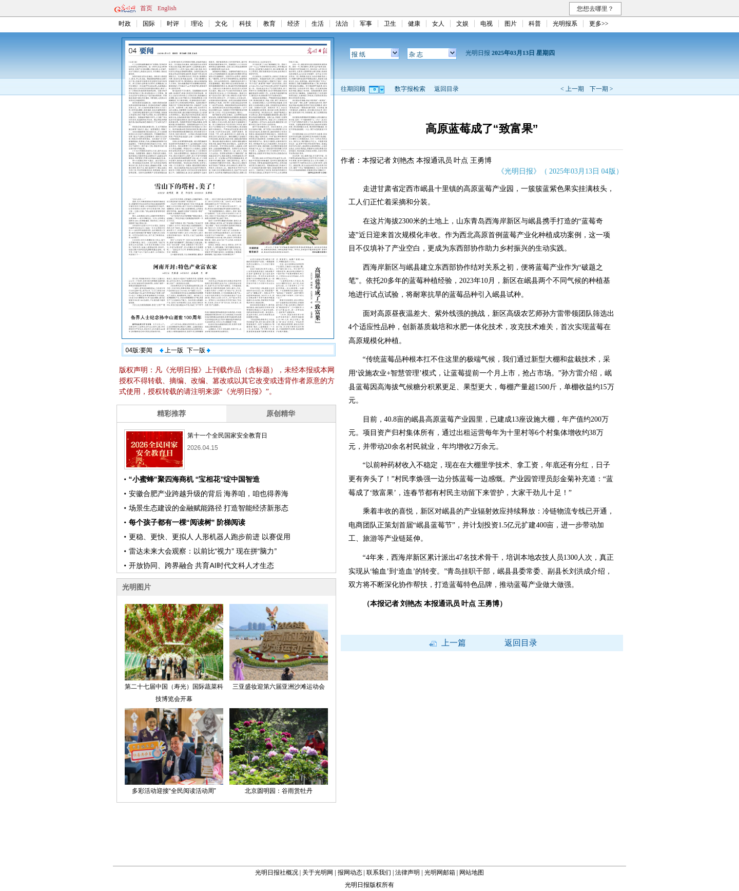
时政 (125, 23)
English (167, 8)
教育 (269, 23)
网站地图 (471, 872)
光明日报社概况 (276, 872)
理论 (197, 23)
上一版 (171, 350)
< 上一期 (572, 88)
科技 (245, 23)
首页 (146, 8)
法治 (342, 23)
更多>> (599, 23)
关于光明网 (317, 872)
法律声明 (407, 872)
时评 (173, 23)
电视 (486, 23)
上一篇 (447, 642)
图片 (510, 23)
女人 (438, 23)
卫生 (390, 23)
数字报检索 (410, 88)
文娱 (462, 23)
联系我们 (378, 872)
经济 (293, 23)
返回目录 (446, 88)
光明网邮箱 (439, 872)
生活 (318, 23)
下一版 (198, 350)
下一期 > (601, 88)
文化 (221, 23)
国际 (149, 23)
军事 (366, 23)
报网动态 (350, 872)
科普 (535, 23)
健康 (414, 23)
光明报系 (565, 23)
